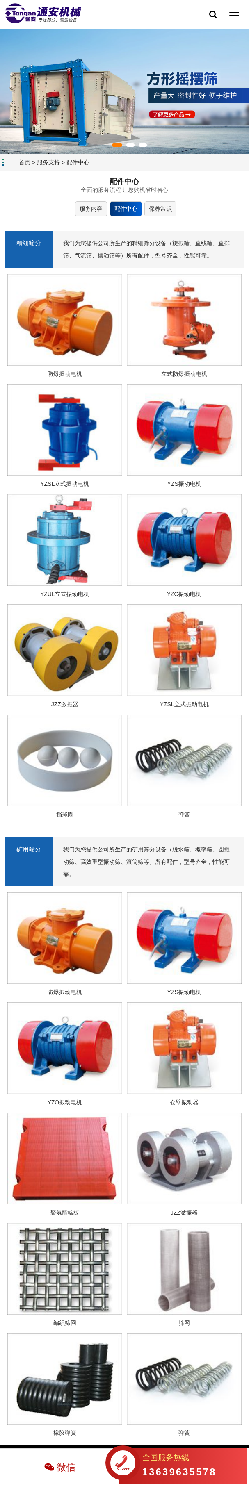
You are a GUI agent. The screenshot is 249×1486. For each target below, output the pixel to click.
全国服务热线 (179, 1466)
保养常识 (160, 208)
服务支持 (48, 162)
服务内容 (91, 208)
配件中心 (77, 162)
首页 (24, 162)
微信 (66, 1467)
